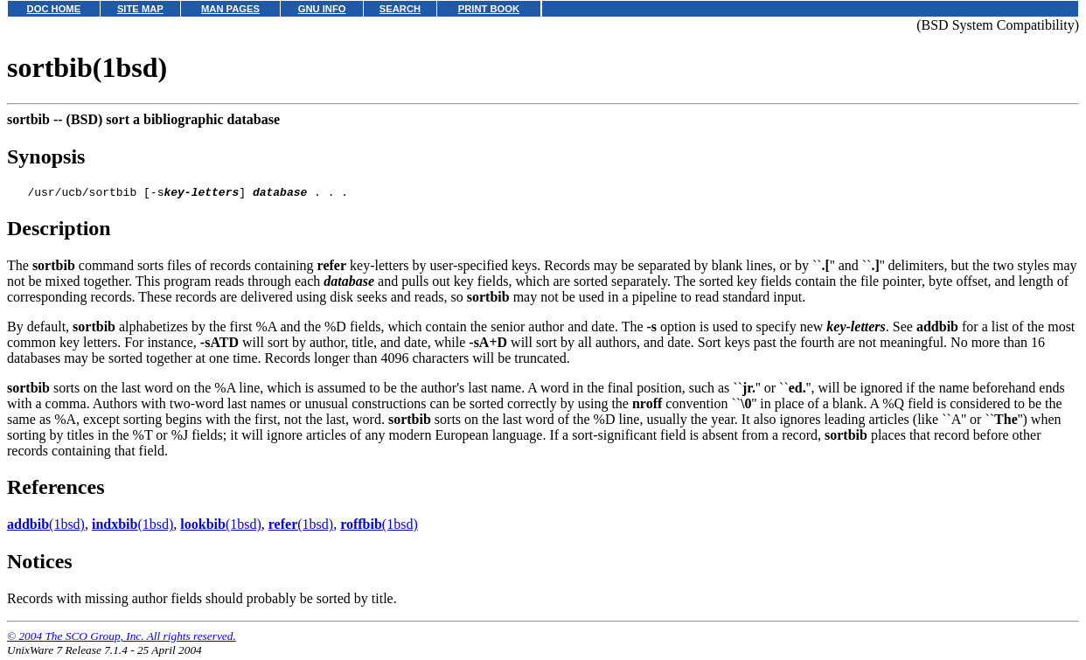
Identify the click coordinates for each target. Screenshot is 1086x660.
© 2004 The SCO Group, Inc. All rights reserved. (121, 638)
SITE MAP (140, 8)
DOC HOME (54, 8)
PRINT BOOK (488, 8)
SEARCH (400, 8)
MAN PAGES (230, 8)
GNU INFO (322, 8)
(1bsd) (46, 526)
